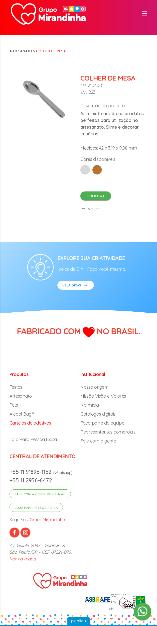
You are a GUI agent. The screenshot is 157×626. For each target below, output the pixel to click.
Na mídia (89, 405)
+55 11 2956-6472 (30, 480)
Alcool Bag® (21, 414)
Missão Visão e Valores (103, 396)
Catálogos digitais (98, 414)
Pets (13, 405)
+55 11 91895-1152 (31, 471)
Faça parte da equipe (102, 423)
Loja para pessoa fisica (36, 508)
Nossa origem (94, 387)
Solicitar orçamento (95, 197)
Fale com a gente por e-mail (40, 494)
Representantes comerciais (107, 432)
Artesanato (20, 51)
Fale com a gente (98, 441)
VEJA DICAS (75, 285)
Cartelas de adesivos (30, 423)
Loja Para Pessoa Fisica (33, 439)
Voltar (90, 209)
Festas (15, 387)
